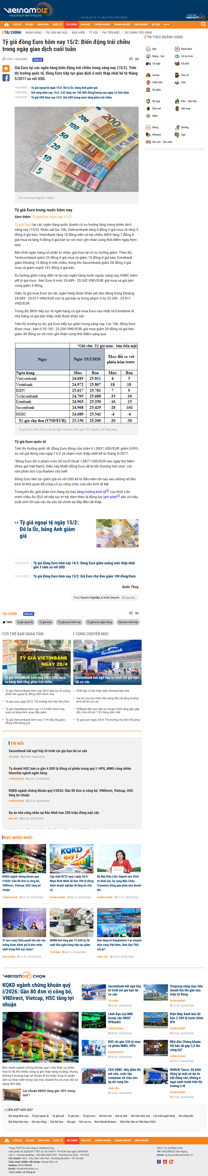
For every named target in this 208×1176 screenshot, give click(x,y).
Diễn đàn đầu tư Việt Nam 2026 (138, 1121)
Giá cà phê (121, 1116)
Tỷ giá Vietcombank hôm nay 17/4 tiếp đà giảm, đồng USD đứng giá (35, 721)
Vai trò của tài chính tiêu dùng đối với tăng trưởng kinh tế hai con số (107, 700)
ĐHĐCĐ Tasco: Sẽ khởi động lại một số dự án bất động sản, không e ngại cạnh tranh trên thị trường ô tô (186, 1078)
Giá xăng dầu (186, 1116)
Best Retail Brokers (106, 1121)
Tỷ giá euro (45, 622)
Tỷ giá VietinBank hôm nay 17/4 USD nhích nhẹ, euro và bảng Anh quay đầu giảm (35, 711)
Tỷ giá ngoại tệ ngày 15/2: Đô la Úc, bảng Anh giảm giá (64, 88)
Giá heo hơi (105, 1116)
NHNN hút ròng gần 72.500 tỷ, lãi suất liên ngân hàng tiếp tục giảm (70, 943)
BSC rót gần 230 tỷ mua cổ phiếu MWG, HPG (124, 1044)
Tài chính (12, 32)
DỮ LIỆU (156, 24)
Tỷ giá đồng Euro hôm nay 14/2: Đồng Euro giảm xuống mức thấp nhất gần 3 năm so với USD (84, 565)
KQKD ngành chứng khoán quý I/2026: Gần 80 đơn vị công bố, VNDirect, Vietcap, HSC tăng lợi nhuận (71, 793)
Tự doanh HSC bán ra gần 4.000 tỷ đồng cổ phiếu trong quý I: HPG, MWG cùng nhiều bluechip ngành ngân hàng (70, 771)
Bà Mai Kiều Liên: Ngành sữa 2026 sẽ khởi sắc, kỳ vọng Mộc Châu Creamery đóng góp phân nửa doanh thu (119, 883)
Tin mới (17, 743)
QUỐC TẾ (57, 24)
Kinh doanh (8, 956)
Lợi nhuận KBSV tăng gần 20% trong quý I (49, 1093)
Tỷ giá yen (73, 1116)
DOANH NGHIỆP (122, 24)
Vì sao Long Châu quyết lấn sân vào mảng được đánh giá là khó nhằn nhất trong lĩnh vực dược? (24, 945)
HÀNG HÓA (43, 24)
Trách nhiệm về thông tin (22, 1172)
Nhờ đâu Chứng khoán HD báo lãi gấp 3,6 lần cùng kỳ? (185, 1046)
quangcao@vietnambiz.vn (179, 1155)
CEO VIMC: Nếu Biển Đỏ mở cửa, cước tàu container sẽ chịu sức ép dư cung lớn (124, 1076)
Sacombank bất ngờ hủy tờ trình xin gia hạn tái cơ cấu (107, 680)
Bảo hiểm (78, 32)
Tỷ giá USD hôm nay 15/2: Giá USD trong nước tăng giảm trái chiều (71, 97)
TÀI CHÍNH (71, 24)
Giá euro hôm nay (128, 622)
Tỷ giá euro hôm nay (69, 622)
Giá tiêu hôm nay (140, 1116)
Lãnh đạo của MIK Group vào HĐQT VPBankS (120, 1018)
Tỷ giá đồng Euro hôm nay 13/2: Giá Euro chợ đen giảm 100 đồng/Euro (84, 576)
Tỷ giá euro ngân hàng (99, 622)
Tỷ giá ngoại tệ (40, 1116)
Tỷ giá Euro (23, 225)
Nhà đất (13, 818)
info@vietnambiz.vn (27, 1168)
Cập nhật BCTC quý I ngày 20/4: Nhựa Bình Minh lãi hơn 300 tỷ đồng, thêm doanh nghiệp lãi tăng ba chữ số (72, 883)
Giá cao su (85, 1121)
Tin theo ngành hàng (164, 37)
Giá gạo (71, 1121)
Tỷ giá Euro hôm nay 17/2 (51, 217)
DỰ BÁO (29, 24)
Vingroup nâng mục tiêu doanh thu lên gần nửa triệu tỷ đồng (186, 990)
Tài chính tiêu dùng (138, 32)
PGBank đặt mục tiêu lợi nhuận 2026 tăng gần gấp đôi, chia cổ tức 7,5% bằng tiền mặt (108, 711)
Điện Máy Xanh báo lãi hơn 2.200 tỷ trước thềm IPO (186, 1018)
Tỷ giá (93, 32)
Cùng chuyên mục (92, 633)
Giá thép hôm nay (18, 1121)
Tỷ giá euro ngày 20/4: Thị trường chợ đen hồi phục (37, 701)
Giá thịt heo (56, 1121)
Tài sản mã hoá (57, 32)
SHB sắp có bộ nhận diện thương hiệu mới (102, 691)
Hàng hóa (102, 956)
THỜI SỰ (17, 24)
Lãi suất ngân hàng (164, 1116)
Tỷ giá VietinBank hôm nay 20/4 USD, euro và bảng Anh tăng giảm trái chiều (35, 680)
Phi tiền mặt (111, 32)
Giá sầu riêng (39, 1121)
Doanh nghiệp (57, 897)
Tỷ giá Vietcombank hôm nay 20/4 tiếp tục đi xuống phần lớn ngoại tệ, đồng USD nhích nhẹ (37, 692)
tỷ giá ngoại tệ (25, 622)
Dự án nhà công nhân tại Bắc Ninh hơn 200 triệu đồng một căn (54, 813)
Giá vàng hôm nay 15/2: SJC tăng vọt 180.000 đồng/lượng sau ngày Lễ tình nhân (80, 92)
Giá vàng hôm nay (18, 1116)
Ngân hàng (33, 32)
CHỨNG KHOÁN (102, 24)
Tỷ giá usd (58, 1116)
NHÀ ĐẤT (85, 24)
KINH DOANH (141, 24)
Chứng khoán (16, 778)
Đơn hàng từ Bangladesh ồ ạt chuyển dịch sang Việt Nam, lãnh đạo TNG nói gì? (119, 945)
